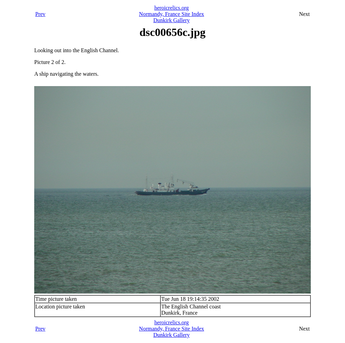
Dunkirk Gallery (171, 20)
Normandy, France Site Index (171, 14)
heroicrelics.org (171, 8)
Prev (40, 14)
